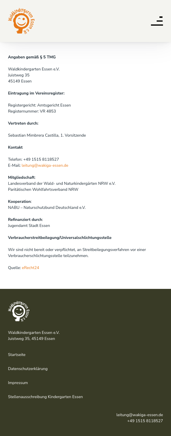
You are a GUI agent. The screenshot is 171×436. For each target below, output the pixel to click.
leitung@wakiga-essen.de (45, 165)
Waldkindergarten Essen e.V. (20, 10)
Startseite (16, 354)
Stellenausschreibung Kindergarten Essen (45, 396)
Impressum (18, 382)
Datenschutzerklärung (28, 368)
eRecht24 (30, 267)
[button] (157, 22)
